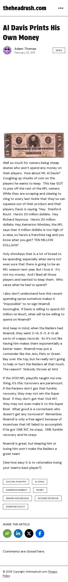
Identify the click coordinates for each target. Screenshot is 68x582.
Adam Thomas (25, 49)
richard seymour (48, 498)
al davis (39, 481)
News (59, 50)
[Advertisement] (34, 93)
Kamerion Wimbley (16, 490)
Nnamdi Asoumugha (17, 498)
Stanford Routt (15, 506)
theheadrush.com (24, 8)
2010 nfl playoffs (16, 481)
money (40, 490)
